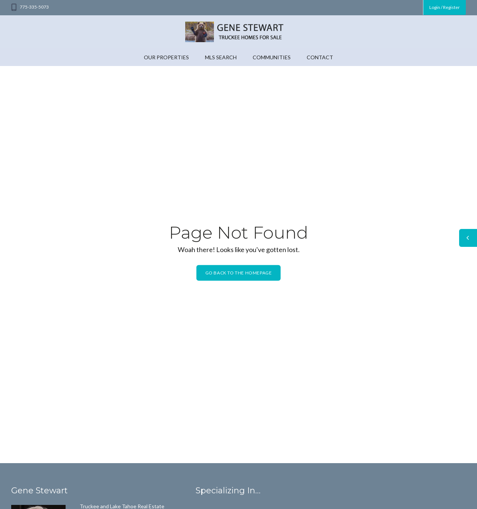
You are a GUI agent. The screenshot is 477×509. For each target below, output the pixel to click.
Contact (320, 57)
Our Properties (166, 57)
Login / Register (444, 7)
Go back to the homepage (238, 273)
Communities (272, 57)
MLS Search (221, 57)
